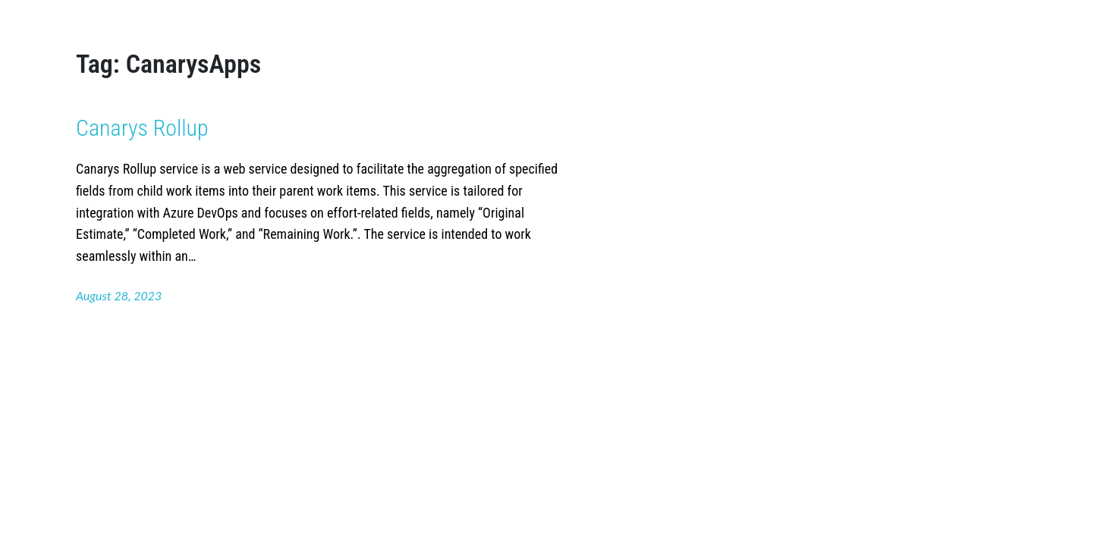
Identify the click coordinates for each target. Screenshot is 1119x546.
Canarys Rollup (142, 128)
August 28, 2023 (119, 295)
